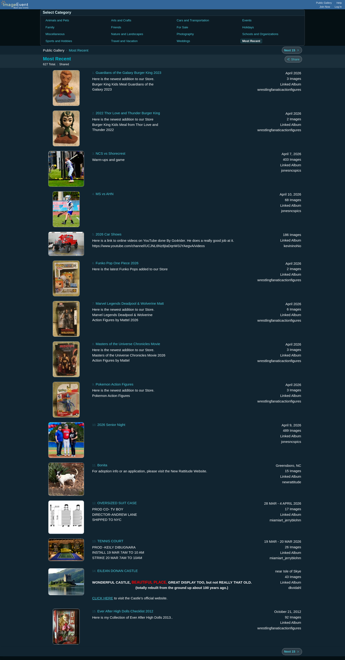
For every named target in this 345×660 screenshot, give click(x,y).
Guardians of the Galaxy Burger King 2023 (128, 73)
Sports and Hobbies (59, 41)
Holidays (248, 27)
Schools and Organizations (260, 34)
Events (247, 20)
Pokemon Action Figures (114, 384)
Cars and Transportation (193, 20)
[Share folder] (293, 59)
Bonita (102, 465)
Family (50, 27)
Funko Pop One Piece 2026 (117, 263)
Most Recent (78, 50)
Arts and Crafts (121, 20)
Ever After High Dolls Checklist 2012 (125, 611)
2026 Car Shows (108, 234)
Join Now (324, 6)
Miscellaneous (55, 34)
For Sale (182, 27)
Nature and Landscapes (127, 34)
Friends (116, 27)
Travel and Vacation (124, 41)
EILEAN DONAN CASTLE (117, 571)
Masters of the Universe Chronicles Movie (128, 344)
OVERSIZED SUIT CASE (117, 503)
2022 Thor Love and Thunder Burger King (128, 113)
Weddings (183, 41)
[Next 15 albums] (292, 50)
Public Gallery (324, 2)
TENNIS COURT (110, 541)
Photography (185, 34)
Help (339, 2)
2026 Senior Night (111, 425)
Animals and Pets (57, 20)
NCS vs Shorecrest (110, 153)
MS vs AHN (105, 194)
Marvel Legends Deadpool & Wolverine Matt (130, 303)
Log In (338, 6)
